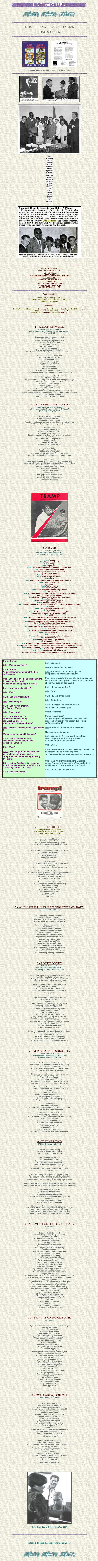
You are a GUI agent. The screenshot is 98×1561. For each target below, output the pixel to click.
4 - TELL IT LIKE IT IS (49, 827)
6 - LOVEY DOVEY (49, 963)
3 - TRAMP (49, 548)
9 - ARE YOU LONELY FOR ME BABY (49, 1223)
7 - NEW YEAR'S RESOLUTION (49, 1050)
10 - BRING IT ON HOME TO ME (49, 1317)
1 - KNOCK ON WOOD (49, 326)
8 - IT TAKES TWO (49, 1141)
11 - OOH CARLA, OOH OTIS (49, 1395)
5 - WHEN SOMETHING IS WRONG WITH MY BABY (49, 907)
